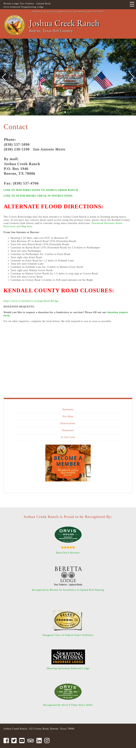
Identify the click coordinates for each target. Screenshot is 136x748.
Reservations (65, 11)
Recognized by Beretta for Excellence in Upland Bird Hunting (68, 590)
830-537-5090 (96, 11)
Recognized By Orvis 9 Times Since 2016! (68, 705)
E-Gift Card (51, 11)
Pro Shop (68, 416)
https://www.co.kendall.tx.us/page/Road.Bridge (31, 301)
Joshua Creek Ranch (64, 22)
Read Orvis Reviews (68, 552)
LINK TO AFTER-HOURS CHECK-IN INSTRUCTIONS (38, 195)
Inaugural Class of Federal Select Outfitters (68, 635)
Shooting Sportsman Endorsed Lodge (68, 668)
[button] (65, 112)
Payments (37, 11)
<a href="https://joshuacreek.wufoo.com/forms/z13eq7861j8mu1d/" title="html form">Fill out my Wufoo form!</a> (68, 358)
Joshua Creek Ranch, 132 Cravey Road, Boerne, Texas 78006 (39, 728)
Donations (80, 11)
